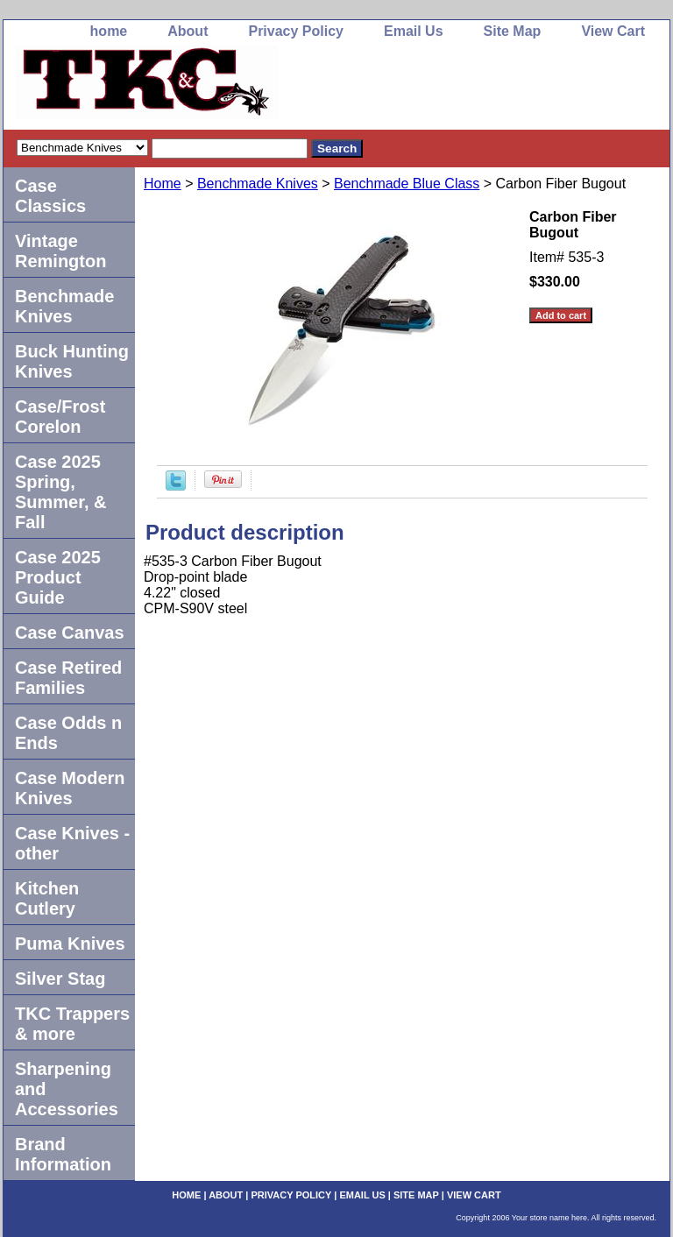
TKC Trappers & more (72, 1023)
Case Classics (50, 196)
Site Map (513, 31)
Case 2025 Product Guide (58, 577)
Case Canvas (69, 632)
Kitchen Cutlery (47, 898)
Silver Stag (60, 978)
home (109, 31)
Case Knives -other (72, 843)
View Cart (613, 31)
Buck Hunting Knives (72, 361)
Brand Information (63, 1154)
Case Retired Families (68, 677)
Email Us (413, 31)
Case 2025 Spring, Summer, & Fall (60, 492)
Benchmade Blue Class (406, 183)
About (187, 31)
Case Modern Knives (70, 788)
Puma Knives (70, 943)
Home (162, 183)
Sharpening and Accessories (66, 1089)
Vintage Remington (60, 251)
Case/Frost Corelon (60, 416)
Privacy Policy (296, 31)
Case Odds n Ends (68, 733)
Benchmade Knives (257, 183)
